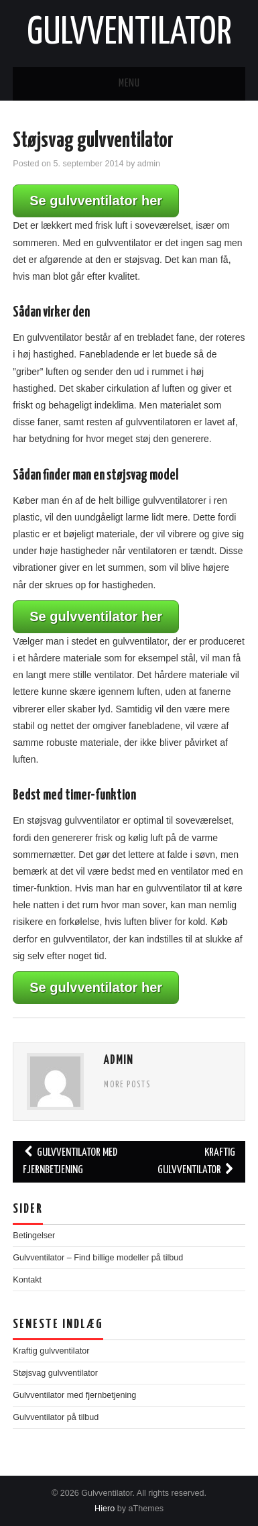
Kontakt (27, 1280)
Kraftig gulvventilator (196, 1161)
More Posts (127, 1085)
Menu (129, 83)
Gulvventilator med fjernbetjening (70, 1161)
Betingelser (34, 1235)
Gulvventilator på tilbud (56, 1417)
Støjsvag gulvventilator (55, 1373)
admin (148, 163)
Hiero (104, 1508)
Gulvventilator (129, 33)
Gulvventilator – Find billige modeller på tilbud (98, 1257)
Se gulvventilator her (95, 200)
